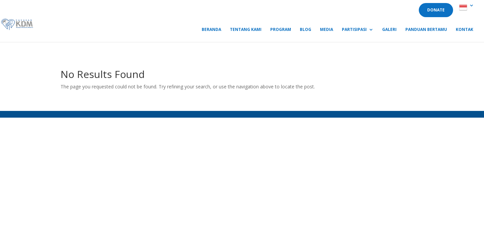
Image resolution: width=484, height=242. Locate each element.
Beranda (211, 29)
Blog (305, 29)
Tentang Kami (245, 29)
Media (326, 29)
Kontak (464, 29)
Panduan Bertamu (426, 29)
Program (280, 29)
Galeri (389, 29)
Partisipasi (354, 29)
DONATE (436, 10)
